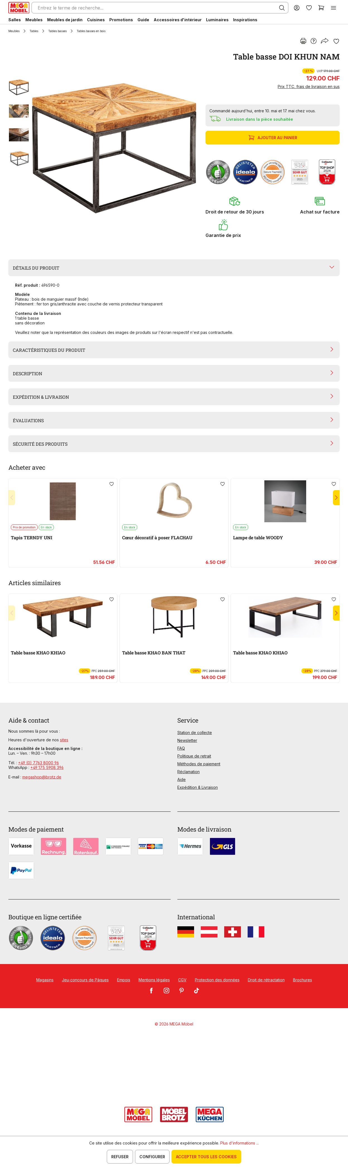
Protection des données (217, 979)
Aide (181, 779)
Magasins (45, 979)
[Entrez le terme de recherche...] (160, 7)
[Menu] (333, 7)
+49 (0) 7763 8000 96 (38, 762)
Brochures (302, 979)
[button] (235, 205)
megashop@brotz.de (41, 777)
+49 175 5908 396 (47, 767)
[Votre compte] (297, 7)
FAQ (181, 748)
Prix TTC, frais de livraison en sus (309, 86)
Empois (123, 979)
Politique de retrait (194, 756)
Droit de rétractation (266, 979)
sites (64, 739)
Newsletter (187, 740)
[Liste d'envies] (309, 7)
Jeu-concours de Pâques (85, 979)
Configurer (152, 1156)
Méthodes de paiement (198, 763)
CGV (182, 979)
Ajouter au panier (273, 137)
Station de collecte (194, 732)
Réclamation (188, 771)
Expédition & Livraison (197, 787)
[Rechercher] (282, 7)
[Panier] (321, 7)
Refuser (120, 1156)
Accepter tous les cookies (206, 1156)
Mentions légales (154, 979)
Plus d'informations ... (239, 1143)
